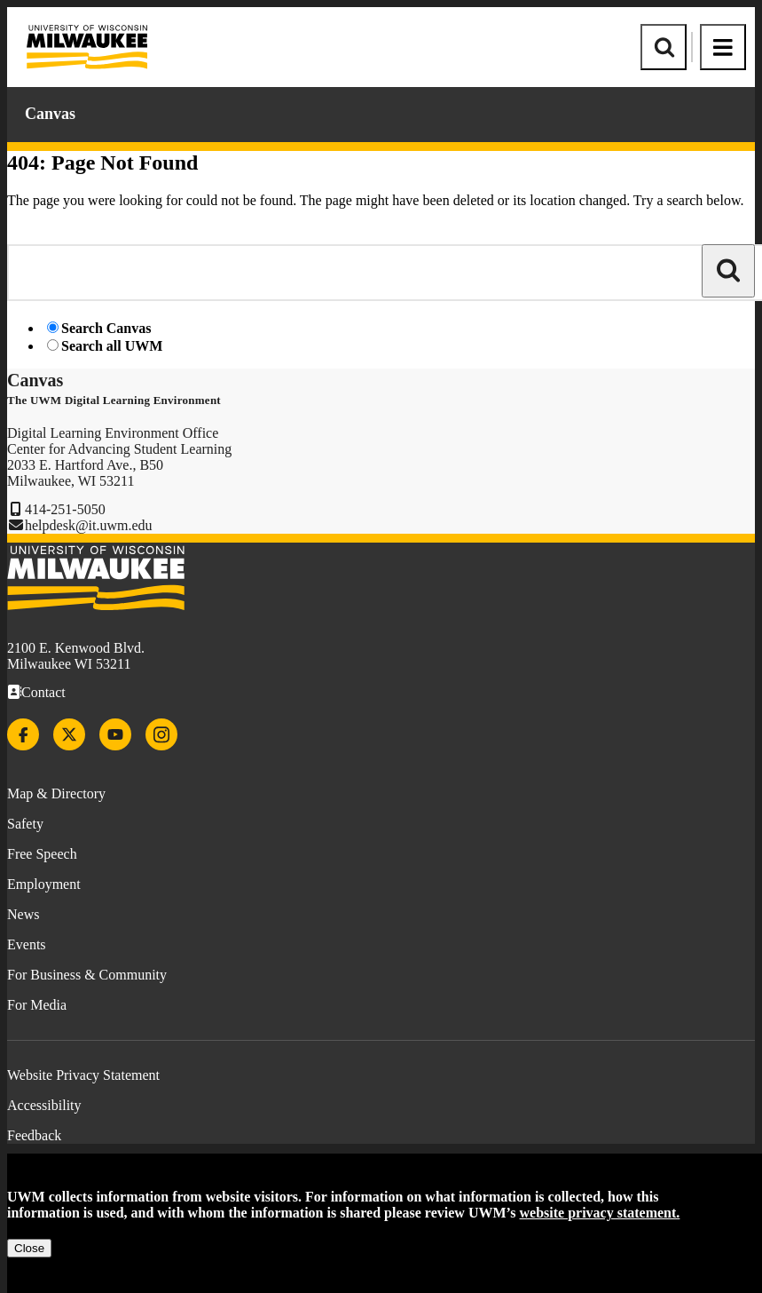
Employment (44, 884)
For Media (37, 1004)
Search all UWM (111, 345)
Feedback (34, 1135)
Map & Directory (56, 793)
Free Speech (42, 853)
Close (29, 1248)
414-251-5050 (65, 509)
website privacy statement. (600, 1212)
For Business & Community (87, 974)
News (23, 914)
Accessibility (44, 1105)
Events (26, 944)
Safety (25, 823)
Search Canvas (106, 328)
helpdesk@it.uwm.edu (89, 525)
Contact (43, 692)
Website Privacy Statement (83, 1075)
